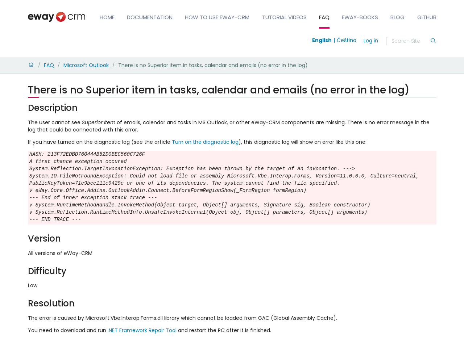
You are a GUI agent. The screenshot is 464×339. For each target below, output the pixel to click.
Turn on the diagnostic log (205, 142)
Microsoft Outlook (86, 65)
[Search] (411, 41)
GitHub (426, 17)
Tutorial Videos (284, 17)
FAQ (324, 17)
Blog (397, 17)
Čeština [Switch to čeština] (346, 40)
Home (107, 17)
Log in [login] (371, 40)
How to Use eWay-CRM (217, 17)
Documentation (150, 17)
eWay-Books (360, 17)
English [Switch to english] (322, 40)
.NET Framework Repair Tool (142, 330)
